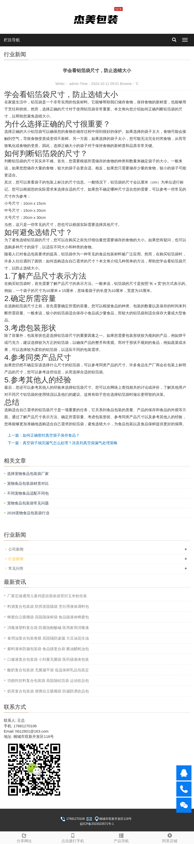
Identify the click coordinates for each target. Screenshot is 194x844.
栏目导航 (12, 40)
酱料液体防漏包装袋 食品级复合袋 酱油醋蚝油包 (48, 649)
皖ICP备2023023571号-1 (97, 824)
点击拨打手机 (72, 837)
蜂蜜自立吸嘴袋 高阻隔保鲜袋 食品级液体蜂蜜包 (48, 617)
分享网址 (24, 837)
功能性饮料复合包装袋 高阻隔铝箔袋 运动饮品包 (48, 680)
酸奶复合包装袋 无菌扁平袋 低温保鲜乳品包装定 (48, 670)
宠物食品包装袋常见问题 (28, 503)
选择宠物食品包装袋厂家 (28, 473)
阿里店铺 (170, 837)
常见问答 (15, 568)
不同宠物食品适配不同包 (28, 493)
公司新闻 (15, 549)
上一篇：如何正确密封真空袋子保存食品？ (44, 435)
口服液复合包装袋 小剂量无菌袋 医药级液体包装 (48, 659)
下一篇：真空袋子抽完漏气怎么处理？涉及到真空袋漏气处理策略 (62, 443)
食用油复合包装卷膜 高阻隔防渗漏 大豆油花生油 (48, 638)
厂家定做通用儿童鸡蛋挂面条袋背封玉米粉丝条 (47, 596)
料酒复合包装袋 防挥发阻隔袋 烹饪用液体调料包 (48, 606)
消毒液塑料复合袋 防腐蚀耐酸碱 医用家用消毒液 (48, 627)
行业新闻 (15, 559)
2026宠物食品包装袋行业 (28, 513)
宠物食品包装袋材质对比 (28, 483)
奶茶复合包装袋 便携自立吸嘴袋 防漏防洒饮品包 (48, 691)
